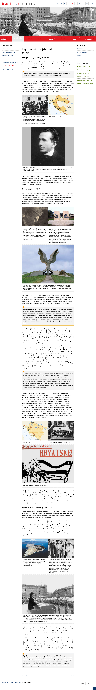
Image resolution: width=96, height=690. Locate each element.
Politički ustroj (28, 38)
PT (83, 3)
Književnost (80, 49)
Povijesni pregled (17, 38)
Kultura (63, 38)
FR (68, 3)
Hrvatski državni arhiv (83, 77)
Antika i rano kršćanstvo (8, 52)
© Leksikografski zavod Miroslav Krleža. (11, 682)
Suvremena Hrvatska (7, 69)
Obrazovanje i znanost (52, 38)
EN (61, 3)
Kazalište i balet (81, 59)
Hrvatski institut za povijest (84, 70)
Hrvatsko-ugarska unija (8, 59)
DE (57, 3)
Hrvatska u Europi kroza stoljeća (89, 38)
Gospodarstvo (40, 38)
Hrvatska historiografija (83, 73)
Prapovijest (5, 49)
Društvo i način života (77, 38)
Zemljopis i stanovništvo (4, 38)
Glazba (79, 55)
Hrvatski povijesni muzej (83, 66)
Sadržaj (82, 683)
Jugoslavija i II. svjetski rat (9, 66)
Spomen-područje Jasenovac (84, 80)
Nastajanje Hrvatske (7, 55)
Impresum (90, 683)
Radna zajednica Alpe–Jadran (85, 83)
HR (72, 3)
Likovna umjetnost (82, 52)
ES (65, 3)
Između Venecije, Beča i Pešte (9, 62)
